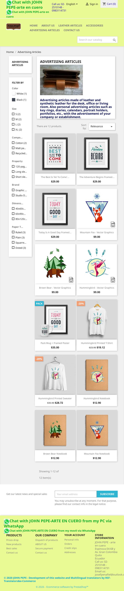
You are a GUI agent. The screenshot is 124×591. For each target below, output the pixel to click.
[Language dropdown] (72, 4)
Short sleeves (21, 176)
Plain (20, 237)
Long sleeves (21, 171)
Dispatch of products (46, 539)
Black (21, 99)
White (22, 93)
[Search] (97, 39)
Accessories (94, 25)
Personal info (71, 539)
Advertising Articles (45, 30)
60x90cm (21, 213)
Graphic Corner (21, 190)
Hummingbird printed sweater (55, 398)
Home (34, 25)
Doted (21, 247)
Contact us (12, 552)
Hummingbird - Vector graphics (97, 287)
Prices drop (12, 539)
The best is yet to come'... (55, 177)
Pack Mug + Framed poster (55, 343)
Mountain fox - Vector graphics (97, 232)
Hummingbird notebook (97, 398)
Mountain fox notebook (97, 453)
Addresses (70, 552)
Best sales (11, 548)
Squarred (21, 242)
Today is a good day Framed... (55, 232)
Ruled (21, 232)
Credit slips (70, 548)
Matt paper (21, 148)
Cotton (21, 143)
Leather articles (70, 25)
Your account (74, 535)
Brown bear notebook (55, 453)
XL (19, 129)
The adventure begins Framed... (96, 177)
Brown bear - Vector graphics (55, 287)
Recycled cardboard (21, 153)
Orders (68, 543)
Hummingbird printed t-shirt (97, 343)
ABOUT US (48, 25)
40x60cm (21, 208)
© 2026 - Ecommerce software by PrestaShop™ (62, 586)
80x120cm (21, 218)
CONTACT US (72, 30)
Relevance (102, 127)
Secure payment (44, 548)
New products (13, 544)
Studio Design (21, 195)
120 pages (21, 166)
